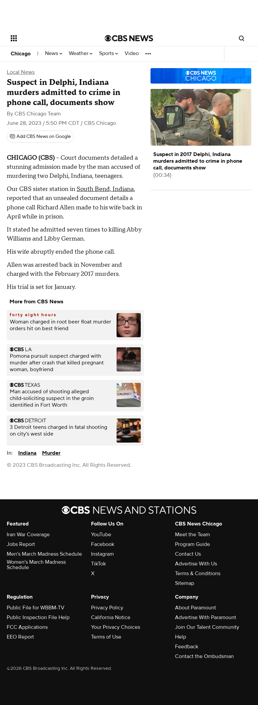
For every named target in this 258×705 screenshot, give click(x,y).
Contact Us (188, 554)
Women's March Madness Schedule (36, 564)
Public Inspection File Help (38, 617)
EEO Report (20, 637)
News (53, 53)
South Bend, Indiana (105, 189)
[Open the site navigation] (50, 38)
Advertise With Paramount (205, 617)
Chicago (21, 53)
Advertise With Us (196, 563)
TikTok (98, 563)
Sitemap (184, 583)
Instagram (102, 554)
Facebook (102, 544)
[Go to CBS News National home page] (129, 38)
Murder (51, 453)
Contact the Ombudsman (204, 656)
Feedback (186, 646)
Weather (80, 53)
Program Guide (192, 544)
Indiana (27, 453)
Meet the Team (192, 534)
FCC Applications (27, 627)
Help (180, 637)
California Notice (110, 617)
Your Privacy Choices (115, 627)
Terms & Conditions (197, 573)
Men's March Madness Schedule (44, 554)
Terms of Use (106, 637)
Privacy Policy (107, 607)
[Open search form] (242, 38)
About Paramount (195, 607)
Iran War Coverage (28, 534)
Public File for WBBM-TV (35, 607)
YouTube (101, 534)
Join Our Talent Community (207, 627)
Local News (21, 72)
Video (132, 53)
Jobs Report (21, 544)
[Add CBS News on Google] (40, 137)
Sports (108, 53)
